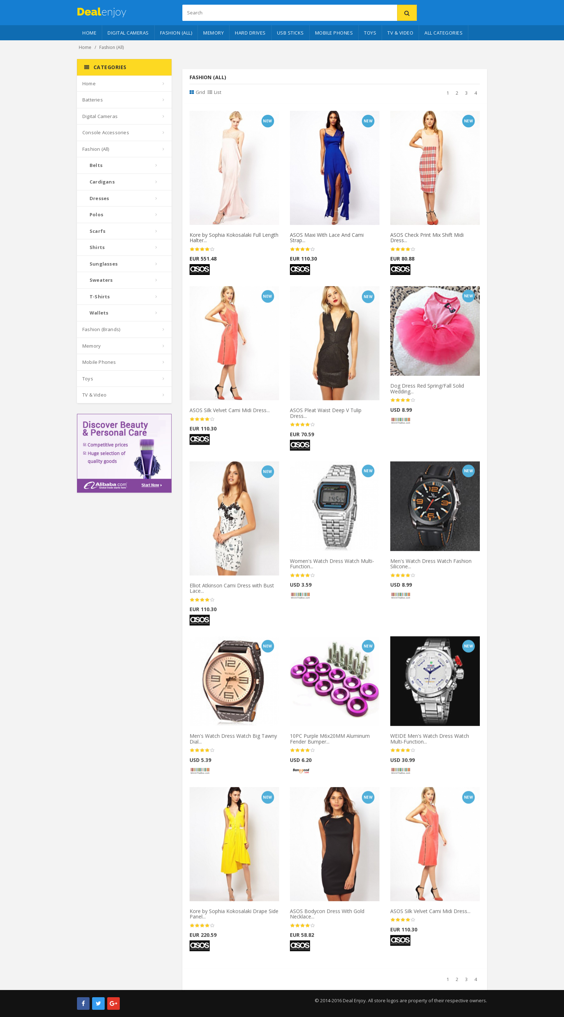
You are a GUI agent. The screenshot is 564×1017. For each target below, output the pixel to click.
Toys (370, 33)
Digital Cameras (128, 33)
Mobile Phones (334, 33)
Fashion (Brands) (101, 329)
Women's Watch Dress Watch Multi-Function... (332, 567)
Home (89, 33)
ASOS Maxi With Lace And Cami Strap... (327, 238)
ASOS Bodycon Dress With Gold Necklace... (327, 917)
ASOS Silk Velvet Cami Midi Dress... (230, 413)
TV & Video (400, 33)
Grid (197, 92)
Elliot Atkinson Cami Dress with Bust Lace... (232, 591)
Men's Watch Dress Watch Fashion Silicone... (431, 567)
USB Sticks (290, 33)
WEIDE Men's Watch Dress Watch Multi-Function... (429, 742)
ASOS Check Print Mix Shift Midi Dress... (427, 238)
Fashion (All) (176, 33)
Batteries (92, 99)
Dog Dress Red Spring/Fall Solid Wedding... (427, 392)
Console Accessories (105, 132)
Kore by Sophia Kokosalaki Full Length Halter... (234, 238)
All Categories (443, 33)
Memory (213, 33)
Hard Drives (250, 33)
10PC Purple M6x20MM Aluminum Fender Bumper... (330, 742)
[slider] (202, 249)
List (214, 92)
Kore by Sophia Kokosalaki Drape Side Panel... (234, 917)
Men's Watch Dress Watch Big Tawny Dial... (233, 742)
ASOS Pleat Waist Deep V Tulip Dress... (325, 416)
